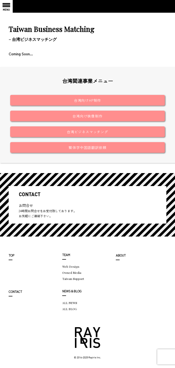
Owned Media (71, 273)
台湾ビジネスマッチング (87, 131)
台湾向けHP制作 (87, 100)
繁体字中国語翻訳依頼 (87, 147)
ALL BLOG (69, 309)
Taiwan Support (73, 279)
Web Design (70, 266)
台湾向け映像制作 (87, 116)
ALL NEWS (69, 303)
